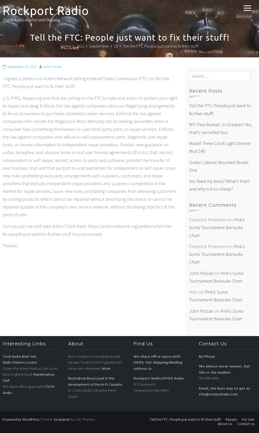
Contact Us (245, 424)
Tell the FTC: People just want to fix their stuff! (185, 420)
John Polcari (52, 66)
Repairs (231, 420)
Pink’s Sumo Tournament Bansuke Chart (217, 227)
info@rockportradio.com (218, 395)
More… (107, 369)
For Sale (248, 420)
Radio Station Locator (20, 363)
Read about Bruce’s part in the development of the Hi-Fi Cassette (95, 382)
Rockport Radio (46, 10)
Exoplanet (62, 420)
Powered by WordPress (21, 420)
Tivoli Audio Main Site (19, 357)
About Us (225, 424)
